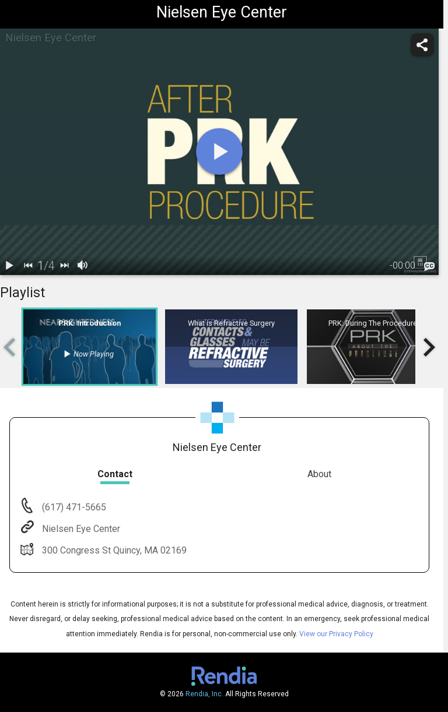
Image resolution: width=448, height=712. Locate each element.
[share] (422, 45)
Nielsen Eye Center (80, 528)
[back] (28, 265)
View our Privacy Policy (336, 634)
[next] (64, 265)
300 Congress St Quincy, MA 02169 (113, 550)
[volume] (83, 265)
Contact (114, 474)
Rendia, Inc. (204, 694)
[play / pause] (9, 265)
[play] (219, 151)
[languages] (429, 266)
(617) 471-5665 (73, 507)
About (319, 474)
